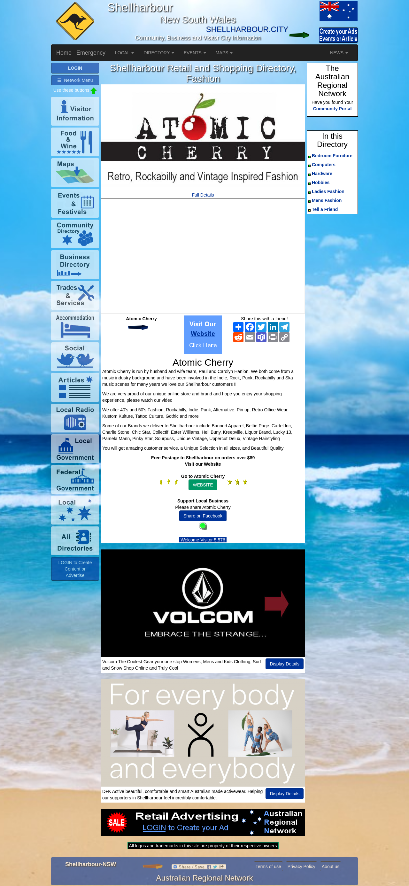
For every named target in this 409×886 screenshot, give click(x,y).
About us (330, 866)
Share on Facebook (202, 515)
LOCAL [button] (124, 52)
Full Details (203, 195)
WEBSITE (203, 484)
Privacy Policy (301, 866)
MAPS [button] (224, 52)
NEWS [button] (339, 52)
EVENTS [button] (195, 52)
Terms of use (268, 866)
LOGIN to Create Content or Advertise (75, 569)
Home (64, 53)
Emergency (90, 53)
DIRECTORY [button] (158, 52)
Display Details (284, 663)
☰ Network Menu (75, 80)
